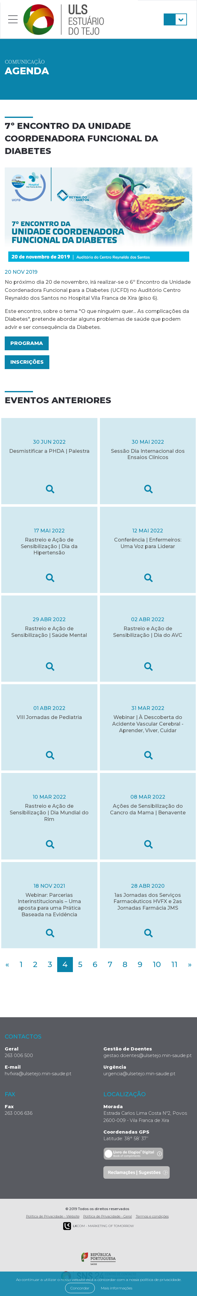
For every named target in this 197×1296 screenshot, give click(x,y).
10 (157, 964)
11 (174, 964)
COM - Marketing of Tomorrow (98, 1226)
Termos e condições (152, 1216)
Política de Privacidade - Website (52, 1216)
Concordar (80, 1288)
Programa (26, 343)
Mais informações (116, 1288)
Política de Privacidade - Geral (107, 1216)
